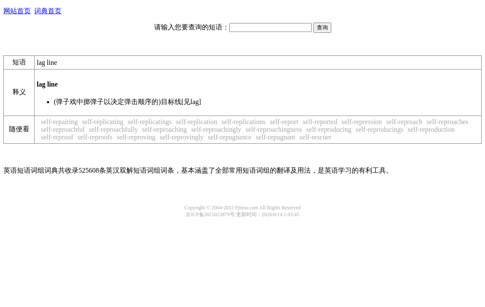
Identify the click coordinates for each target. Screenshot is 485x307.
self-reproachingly (216, 129)
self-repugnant (275, 137)
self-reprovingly (182, 137)
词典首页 (47, 10)
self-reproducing (328, 129)
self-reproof (57, 137)
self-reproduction (431, 129)
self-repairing (59, 121)
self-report (284, 121)
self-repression (362, 121)
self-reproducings (379, 129)
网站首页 (17, 10)
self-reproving (136, 137)
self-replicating (102, 121)
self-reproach (404, 121)
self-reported (320, 121)
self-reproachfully (113, 129)
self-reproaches (447, 121)
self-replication (196, 121)
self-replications (244, 121)
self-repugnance (229, 137)
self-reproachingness (273, 129)
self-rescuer (316, 137)
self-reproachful (63, 129)
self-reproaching (164, 129)
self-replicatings (150, 121)
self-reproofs (95, 137)
